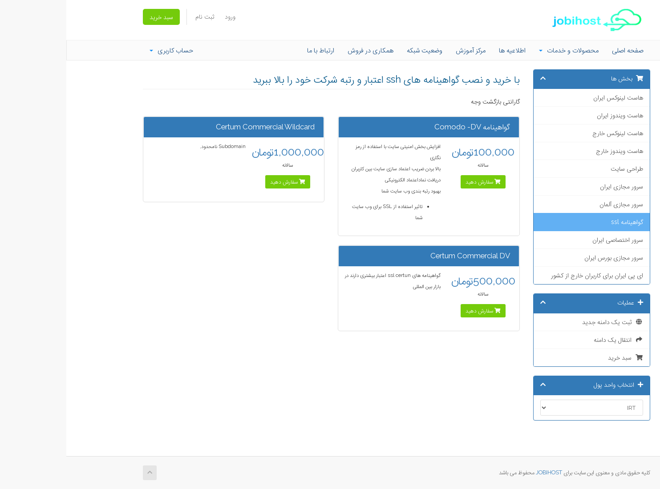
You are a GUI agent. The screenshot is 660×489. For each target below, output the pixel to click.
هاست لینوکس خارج (551, 132)
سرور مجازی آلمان (555, 204)
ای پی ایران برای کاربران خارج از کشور (531, 275)
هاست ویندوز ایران (553, 115)
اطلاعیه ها (446, 50)
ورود (163, 16)
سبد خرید (95, 16)
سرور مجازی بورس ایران (547, 257)
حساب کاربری (105, 50)
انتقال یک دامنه (552, 339)
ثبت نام (138, 16)
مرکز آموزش (404, 50)
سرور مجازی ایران (555, 186)
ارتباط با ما (254, 50)
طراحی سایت (560, 168)
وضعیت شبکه (358, 50)
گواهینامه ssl (561, 221)
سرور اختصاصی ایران (551, 239)
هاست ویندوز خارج (553, 150)
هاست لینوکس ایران (552, 97)
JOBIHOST (483, 472)
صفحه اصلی (561, 50)
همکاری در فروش (304, 50)
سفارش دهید (416, 182)
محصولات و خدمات (502, 50)
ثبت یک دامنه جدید (546, 321)
